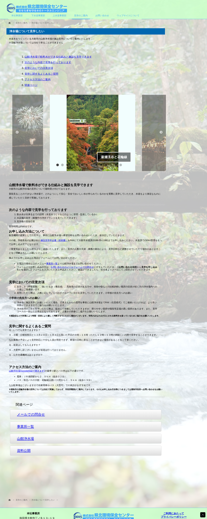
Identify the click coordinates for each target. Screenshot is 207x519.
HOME (9, 23)
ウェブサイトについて (128, 15)
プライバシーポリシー (174, 516)
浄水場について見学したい (43, 23)
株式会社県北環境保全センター (36, 8)
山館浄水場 (25, 438)
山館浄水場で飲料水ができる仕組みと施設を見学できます (58, 56)
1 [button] (58, 165)
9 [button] (97, 165)
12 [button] (111, 165)
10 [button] (102, 165)
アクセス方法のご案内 (37, 79)
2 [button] (63, 165)
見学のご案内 (21, 23)
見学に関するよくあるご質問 (41, 73)
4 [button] (73, 165)
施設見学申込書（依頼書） (54, 240)
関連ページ (31, 85)
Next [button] (161, 132)
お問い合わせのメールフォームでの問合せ (72, 267)
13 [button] (116, 165)
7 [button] (87, 165)
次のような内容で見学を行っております (48, 62)
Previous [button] (17, 132)
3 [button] (68, 165)
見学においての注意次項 (39, 68)
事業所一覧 (52, 263)
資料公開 (24, 451)
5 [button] (77, 165)
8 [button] (92, 165)
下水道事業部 (38, 15)
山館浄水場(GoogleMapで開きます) (27, 371)
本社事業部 (17, 15)
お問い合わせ (102, 15)
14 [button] (121, 165)
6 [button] (82, 165)
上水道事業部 (59, 15)
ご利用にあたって (173, 513)
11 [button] (106, 165)
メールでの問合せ (31, 414)
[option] (92, 133)
